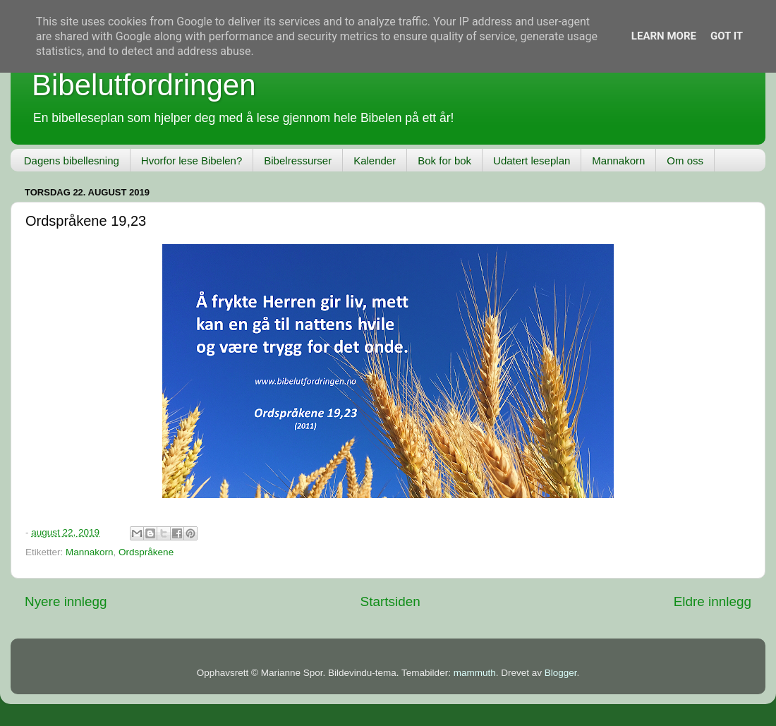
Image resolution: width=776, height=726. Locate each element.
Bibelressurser (298, 161)
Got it (726, 36)
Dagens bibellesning (71, 161)
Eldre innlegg (712, 601)
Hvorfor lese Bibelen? (191, 161)
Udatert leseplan (531, 161)
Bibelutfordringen (144, 85)
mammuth (475, 672)
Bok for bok (444, 161)
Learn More (663, 36)
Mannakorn (618, 161)
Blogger (561, 672)
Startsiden (390, 601)
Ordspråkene (146, 552)
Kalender (374, 161)
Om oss (685, 161)
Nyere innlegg (66, 601)
